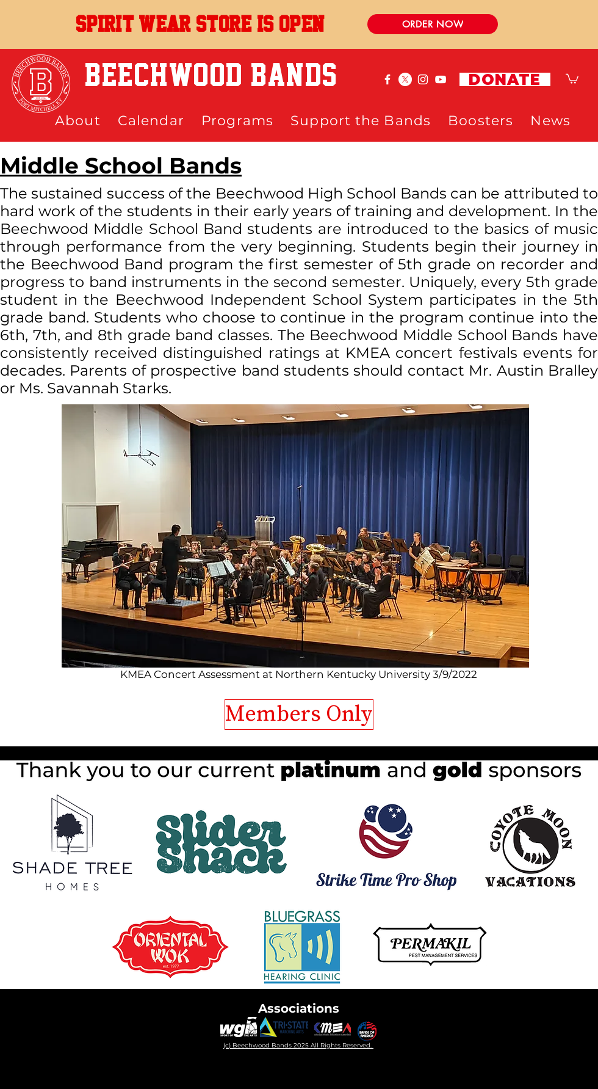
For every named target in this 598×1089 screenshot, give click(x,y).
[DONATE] (504, 79)
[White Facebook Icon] (387, 79)
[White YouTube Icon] (440, 79)
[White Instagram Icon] (423, 79)
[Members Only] (299, 714)
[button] (572, 78)
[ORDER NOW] (432, 24)
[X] (405, 79)
